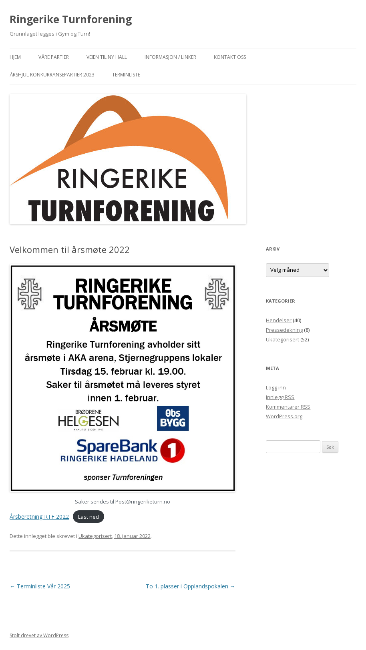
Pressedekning (284, 329)
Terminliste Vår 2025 (40, 586)
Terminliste (126, 74)
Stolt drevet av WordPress (39, 635)
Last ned (88, 516)
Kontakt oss (230, 57)
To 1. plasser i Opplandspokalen (190, 586)
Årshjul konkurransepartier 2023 (52, 74)
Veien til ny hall (106, 57)
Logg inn (276, 387)
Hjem (15, 57)
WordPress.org (284, 416)
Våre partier (53, 57)
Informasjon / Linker (170, 57)
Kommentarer (288, 406)
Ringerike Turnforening (71, 19)
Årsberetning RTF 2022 (39, 516)
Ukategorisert (95, 536)
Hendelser (279, 320)
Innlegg (280, 397)
